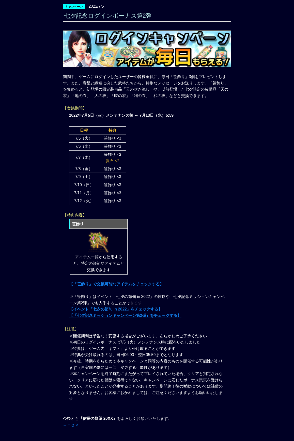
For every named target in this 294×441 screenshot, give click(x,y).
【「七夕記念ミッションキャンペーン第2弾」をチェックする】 (125, 315)
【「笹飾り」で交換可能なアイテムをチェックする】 (116, 284)
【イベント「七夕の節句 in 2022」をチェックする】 (115, 309)
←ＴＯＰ (71, 425)
